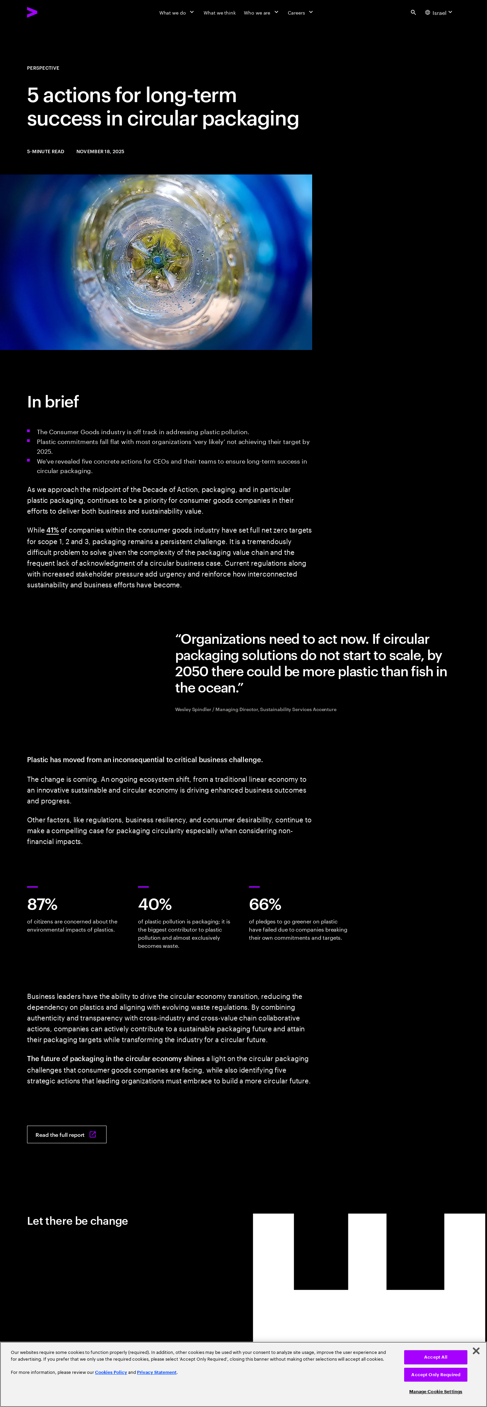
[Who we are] (261, 12)
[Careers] (301, 12)
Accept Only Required (435, 1375)
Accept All (435, 1357)
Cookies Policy (111, 1372)
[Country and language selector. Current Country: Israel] (440, 12)
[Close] (476, 1350)
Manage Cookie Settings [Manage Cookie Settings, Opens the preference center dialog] (435, 1391)
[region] (243, 1374)
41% (52, 529)
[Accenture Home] (47, 12)
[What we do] (177, 12)
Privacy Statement (157, 1372)
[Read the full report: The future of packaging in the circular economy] (67, 1134)
